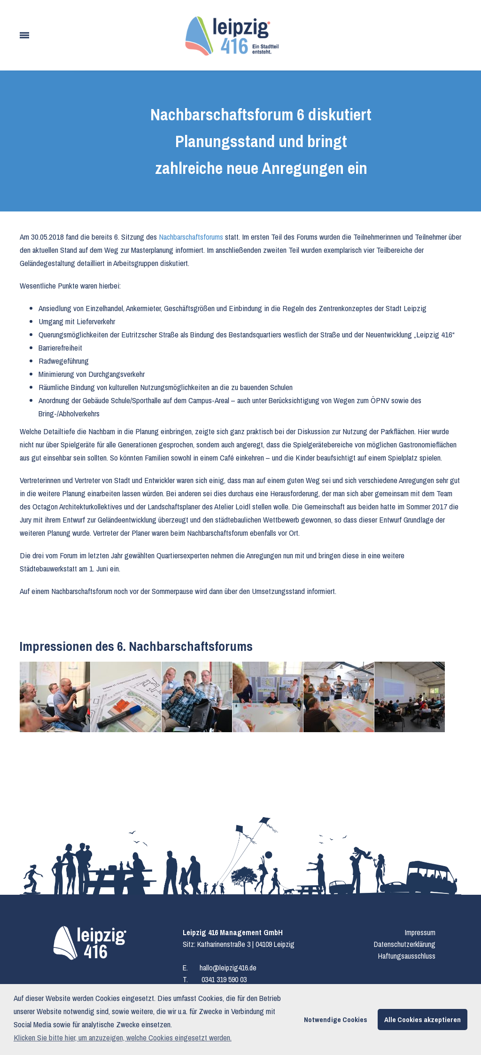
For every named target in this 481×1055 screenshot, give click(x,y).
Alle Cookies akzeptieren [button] (422, 1019)
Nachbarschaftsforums (192, 236)
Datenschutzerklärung (404, 944)
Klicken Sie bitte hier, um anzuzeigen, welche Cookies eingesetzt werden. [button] (123, 1037)
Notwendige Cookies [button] (335, 1019)
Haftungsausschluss (406, 956)
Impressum (420, 932)
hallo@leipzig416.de (228, 967)
